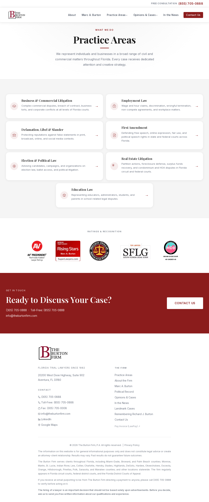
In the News (171, 15)
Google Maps (48, 424)
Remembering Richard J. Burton (134, 414)
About (72, 15)
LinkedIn (44, 419)
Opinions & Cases (144, 15)
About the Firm (123, 380)
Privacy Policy (132, 445)
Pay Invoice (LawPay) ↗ (127, 426)
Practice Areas (116, 15)
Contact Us (193, 15)
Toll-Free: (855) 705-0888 (47, 310)
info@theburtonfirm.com (21, 316)
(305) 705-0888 (16, 310)
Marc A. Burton (91, 15)
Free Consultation (177, 3)
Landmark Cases (125, 408)
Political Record (124, 391)
